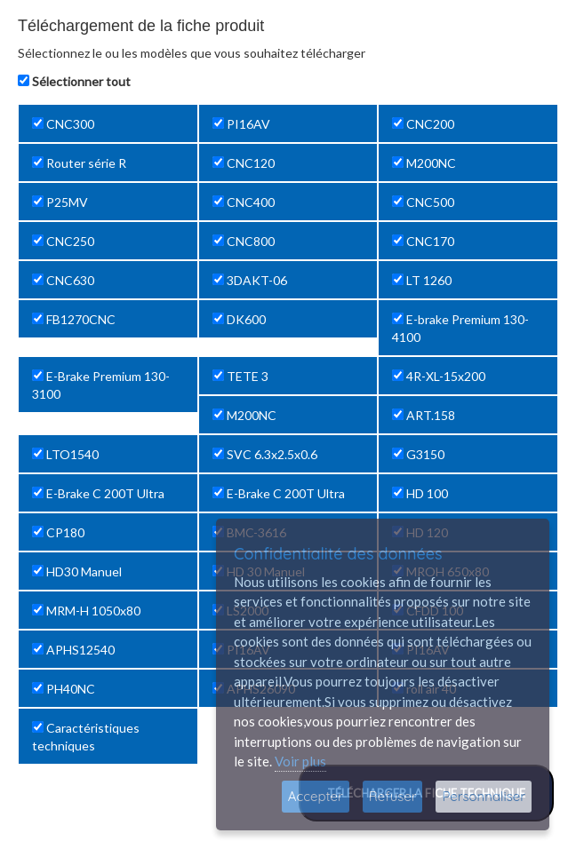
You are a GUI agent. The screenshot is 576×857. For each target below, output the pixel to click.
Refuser (393, 796)
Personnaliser (483, 796)
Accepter (315, 796)
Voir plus (300, 761)
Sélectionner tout (81, 81)
